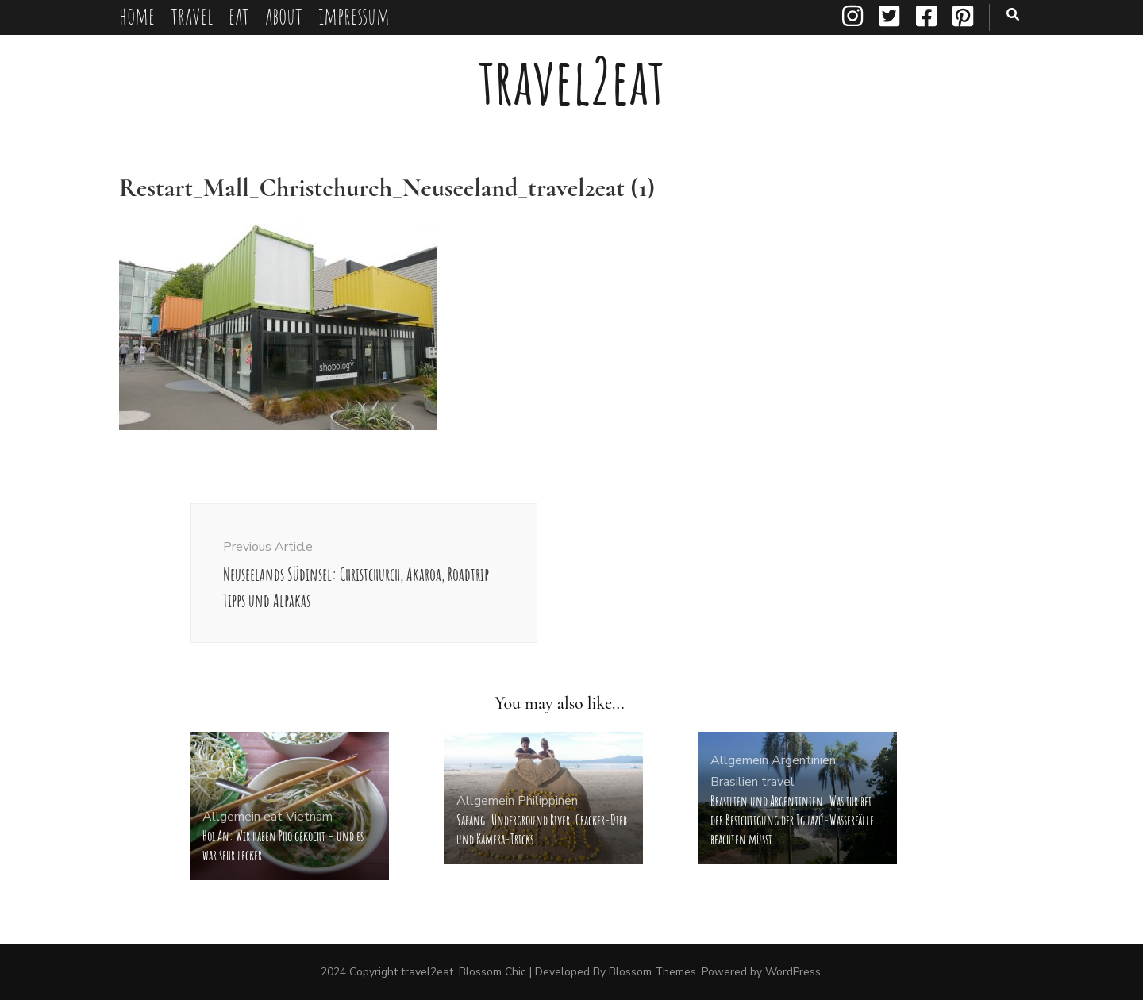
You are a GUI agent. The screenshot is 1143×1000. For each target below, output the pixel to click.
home (137, 15)
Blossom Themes (652, 971)
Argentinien (804, 760)
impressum (354, 15)
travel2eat (571, 80)
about (283, 15)
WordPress (793, 971)
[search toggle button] (1012, 14)
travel (192, 15)
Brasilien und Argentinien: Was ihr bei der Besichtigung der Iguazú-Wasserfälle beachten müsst (792, 820)
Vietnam (309, 816)
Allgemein (231, 816)
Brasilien (734, 781)
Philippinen (548, 801)
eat (239, 15)
